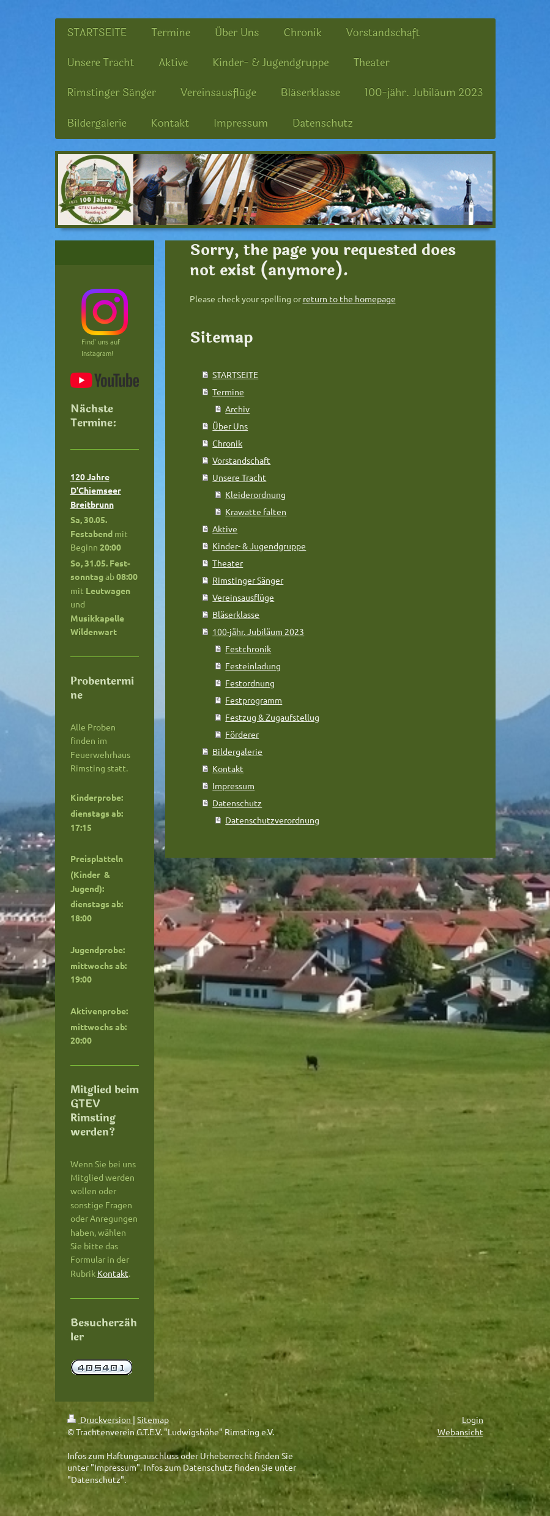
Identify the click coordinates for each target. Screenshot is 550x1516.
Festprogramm (253, 699)
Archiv (237, 408)
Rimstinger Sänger (247, 579)
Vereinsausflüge (243, 597)
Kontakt (227, 768)
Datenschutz (237, 802)
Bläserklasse (235, 614)
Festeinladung (253, 665)
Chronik (227, 442)
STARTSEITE (235, 374)
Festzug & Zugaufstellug (272, 717)
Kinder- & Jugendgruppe (259, 545)
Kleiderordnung (255, 494)
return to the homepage (349, 298)
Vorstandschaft (241, 460)
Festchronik (248, 648)
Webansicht (460, 1431)
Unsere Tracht (239, 477)
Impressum (233, 785)
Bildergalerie (237, 751)
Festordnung (250, 682)
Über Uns (230, 425)
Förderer (242, 734)
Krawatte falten (255, 511)
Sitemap (153, 1419)
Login (472, 1419)
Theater (227, 562)
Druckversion (100, 1419)
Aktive (224, 528)
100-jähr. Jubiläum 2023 (258, 631)
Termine (228, 391)
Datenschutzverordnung (272, 819)
